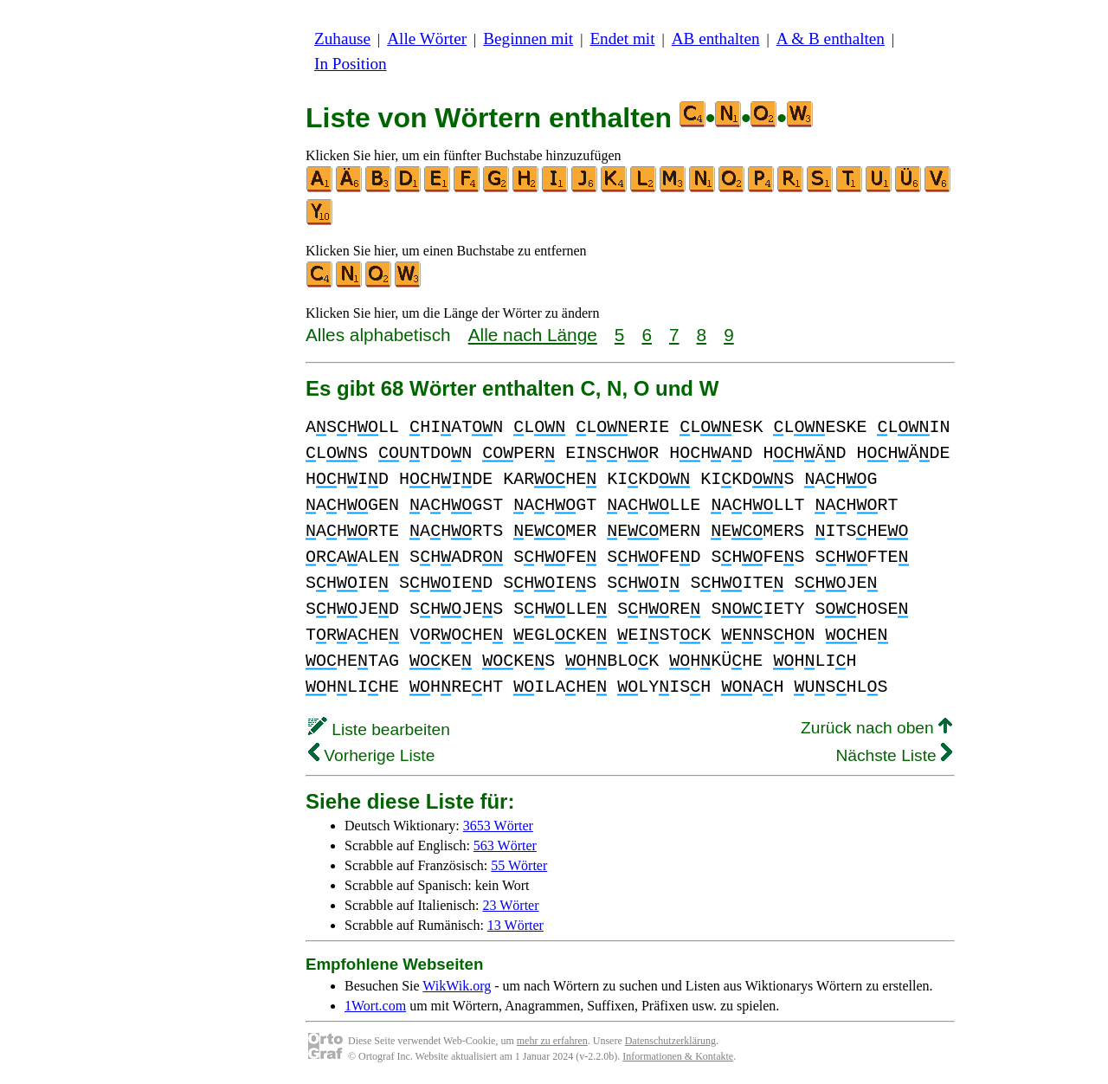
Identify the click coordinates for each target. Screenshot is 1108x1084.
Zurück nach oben (876, 728)
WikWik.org (456, 985)
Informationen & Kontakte (677, 1056)
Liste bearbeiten (379, 729)
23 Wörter (511, 905)
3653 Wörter (498, 825)
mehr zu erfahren (552, 1041)
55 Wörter (519, 865)
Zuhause (342, 38)
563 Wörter (505, 845)
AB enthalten (716, 38)
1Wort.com (375, 1005)
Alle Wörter (427, 38)
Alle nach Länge (532, 335)
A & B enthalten (830, 38)
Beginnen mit (528, 38)
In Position (350, 64)
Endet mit (621, 38)
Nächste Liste (893, 755)
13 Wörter (515, 925)
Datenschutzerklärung (670, 1041)
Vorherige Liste (371, 755)
